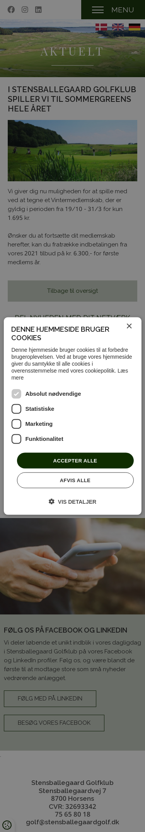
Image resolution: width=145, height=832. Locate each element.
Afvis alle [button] (75, 480)
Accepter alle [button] (75, 460)
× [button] (129, 326)
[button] (72, 501)
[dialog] (72, 416)
